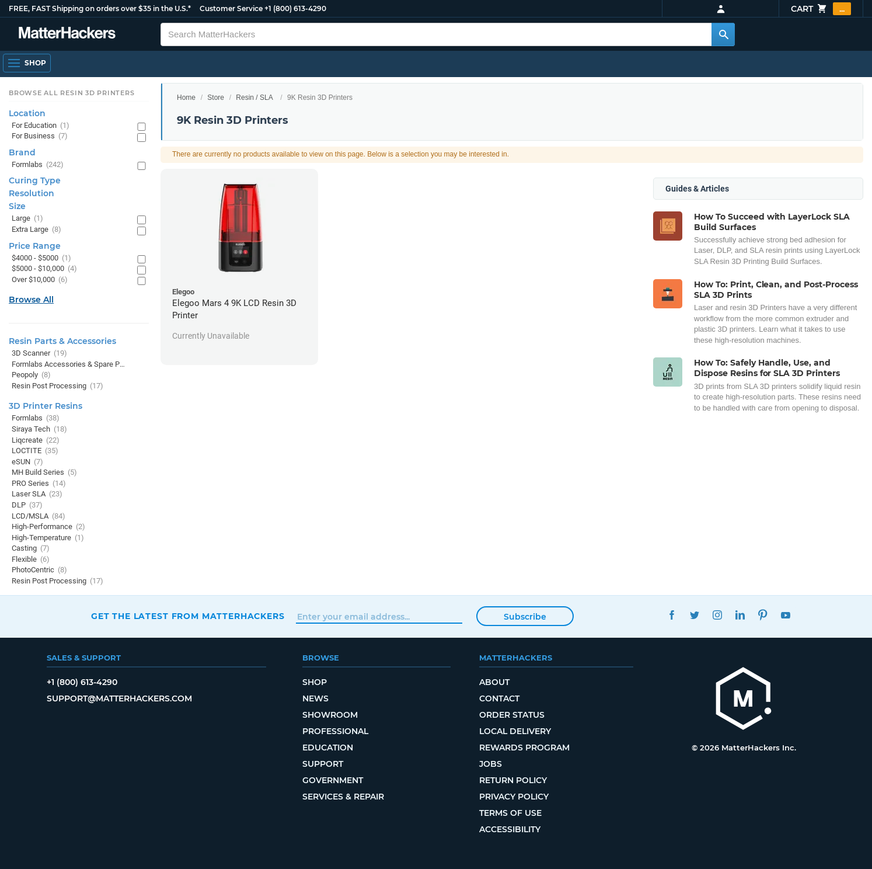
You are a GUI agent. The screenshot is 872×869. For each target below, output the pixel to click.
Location (27, 113)
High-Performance (48, 527)
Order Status (512, 715)
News (315, 698)
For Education (40, 125)
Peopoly (31, 375)
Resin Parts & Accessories (62, 341)
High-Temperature (48, 538)
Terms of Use (510, 813)
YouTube (785, 614)
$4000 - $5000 (41, 258)
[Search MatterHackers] (723, 34)
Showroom (330, 715)
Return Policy (513, 780)
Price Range (35, 246)
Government (332, 780)
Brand (22, 152)
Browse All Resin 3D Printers (72, 93)
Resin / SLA (254, 97)
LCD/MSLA (38, 516)
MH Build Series (44, 472)
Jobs (490, 764)
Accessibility (509, 829)
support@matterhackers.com (119, 698)
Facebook (671, 614)
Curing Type (35, 180)
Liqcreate (36, 440)
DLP (27, 505)
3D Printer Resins (45, 406)
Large (27, 218)
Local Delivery (515, 731)
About (494, 682)
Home (186, 97)
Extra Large (36, 229)
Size (17, 206)
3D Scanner (39, 353)
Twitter (694, 614)
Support (322, 764)
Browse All (31, 299)
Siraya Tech (39, 429)
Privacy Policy (514, 796)
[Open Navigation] (27, 63)
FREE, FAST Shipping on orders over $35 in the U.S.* (100, 8)
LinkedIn (740, 614)
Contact (499, 698)
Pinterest (762, 614)
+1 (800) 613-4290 (295, 8)
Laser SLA (37, 494)
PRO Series (39, 483)
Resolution (31, 193)
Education (327, 747)
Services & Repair (343, 796)
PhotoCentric (39, 570)
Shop (314, 682)
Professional (335, 731)
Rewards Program (524, 747)
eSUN (27, 462)
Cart (821, 8)
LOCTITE (35, 451)
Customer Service (231, 8)
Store (215, 97)
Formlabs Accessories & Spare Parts (68, 364)
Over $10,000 (40, 280)
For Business (40, 136)
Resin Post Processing (57, 386)
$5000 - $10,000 (44, 268)
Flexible (31, 559)
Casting (31, 548)
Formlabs (38, 165)
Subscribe (525, 616)
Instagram (717, 614)
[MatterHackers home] (743, 700)
